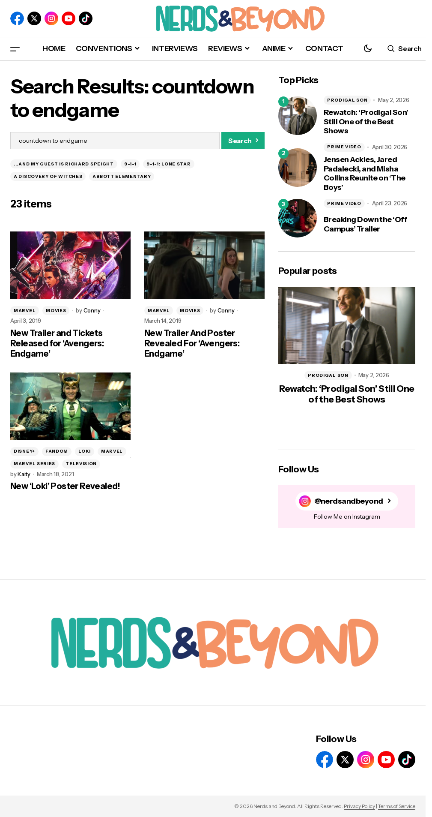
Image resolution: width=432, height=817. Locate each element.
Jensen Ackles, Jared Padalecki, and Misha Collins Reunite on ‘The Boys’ (364, 173)
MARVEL (25, 310)
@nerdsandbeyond (348, 500)
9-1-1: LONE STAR (168, 164)
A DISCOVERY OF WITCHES (48, 176)
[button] (15, 48)
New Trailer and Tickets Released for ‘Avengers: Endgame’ (57, 343)
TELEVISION (81, 463)
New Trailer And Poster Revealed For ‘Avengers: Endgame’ (191, 343)
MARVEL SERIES (34, 463)
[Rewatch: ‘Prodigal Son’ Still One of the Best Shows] (297, 115)
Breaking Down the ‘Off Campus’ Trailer (365, 224)
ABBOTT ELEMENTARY (121, 176)
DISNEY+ (24, 451)
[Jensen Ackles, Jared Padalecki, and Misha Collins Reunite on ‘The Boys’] (297, 167)
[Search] (243, 140)
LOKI (84, 451)
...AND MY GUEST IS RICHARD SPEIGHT (64, 164)
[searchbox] (115, 140)
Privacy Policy (359, 806)
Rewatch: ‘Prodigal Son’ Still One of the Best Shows (366, 121)
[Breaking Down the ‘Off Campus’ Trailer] (297, 218)
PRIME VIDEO (344, 147)
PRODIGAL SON (347, 100)
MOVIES (56, 310)
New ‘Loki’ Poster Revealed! (65, 486)
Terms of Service (396, 806)
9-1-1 (130, 164)
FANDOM (56, 451)
